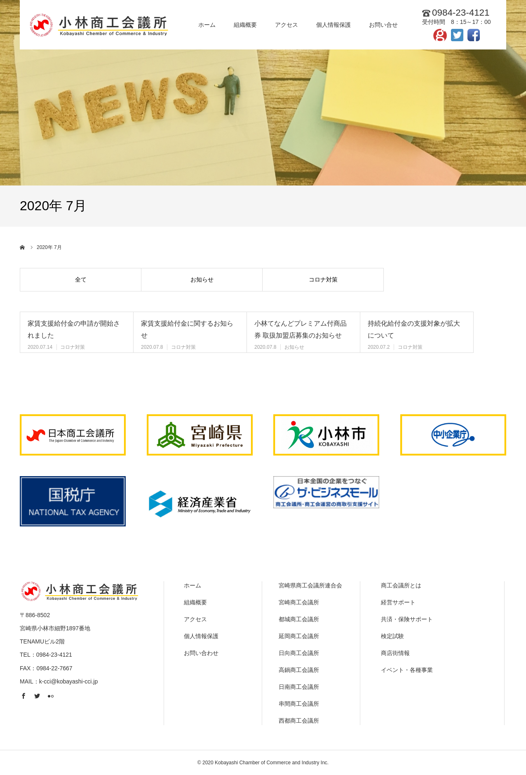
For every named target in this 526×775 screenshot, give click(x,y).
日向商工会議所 (299, 653)
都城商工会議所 (299, 619)
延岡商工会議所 (299, 636)
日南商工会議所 (299, 686)
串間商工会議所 (299, 703)
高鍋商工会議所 (299, 670)
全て (81, 279)
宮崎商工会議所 (299, 602)
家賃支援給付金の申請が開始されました (74, 329)
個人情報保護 (201, 636)
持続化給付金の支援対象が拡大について (414, 329)
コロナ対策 (323, 279)
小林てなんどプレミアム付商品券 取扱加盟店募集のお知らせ (300, 329)
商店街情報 (395, 653)
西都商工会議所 (299, 720)
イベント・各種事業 (407, 670)
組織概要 (195, 602)
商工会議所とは (401, 585)
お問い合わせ (201, 653)
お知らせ (202, 279)
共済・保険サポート (407, 619)
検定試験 (392, 636)
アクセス (195, 619)
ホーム (192, 585)
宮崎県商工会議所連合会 (310, 585)
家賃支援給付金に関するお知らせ (187, 329)
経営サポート (398, 602)
